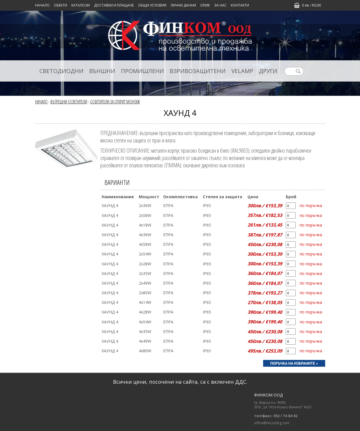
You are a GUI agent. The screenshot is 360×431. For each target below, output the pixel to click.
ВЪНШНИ (102, 71)
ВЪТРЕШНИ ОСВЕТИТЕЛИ (68, 102)
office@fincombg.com (271, 423)
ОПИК (205, 5)
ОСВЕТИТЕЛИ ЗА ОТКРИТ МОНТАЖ (115, 102)
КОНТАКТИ (240, 5)
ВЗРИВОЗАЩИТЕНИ (198, 71)
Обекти (60, 5)
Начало (42, 5)
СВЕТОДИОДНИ (61, 71)
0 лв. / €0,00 (311, 5)
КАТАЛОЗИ (80, 5)
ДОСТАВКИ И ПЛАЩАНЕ (114, 5)
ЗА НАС (220, 5)
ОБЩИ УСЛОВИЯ (152, 5)
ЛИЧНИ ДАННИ (183, 5)
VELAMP (242, 71)
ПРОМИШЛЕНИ (142, 71)
